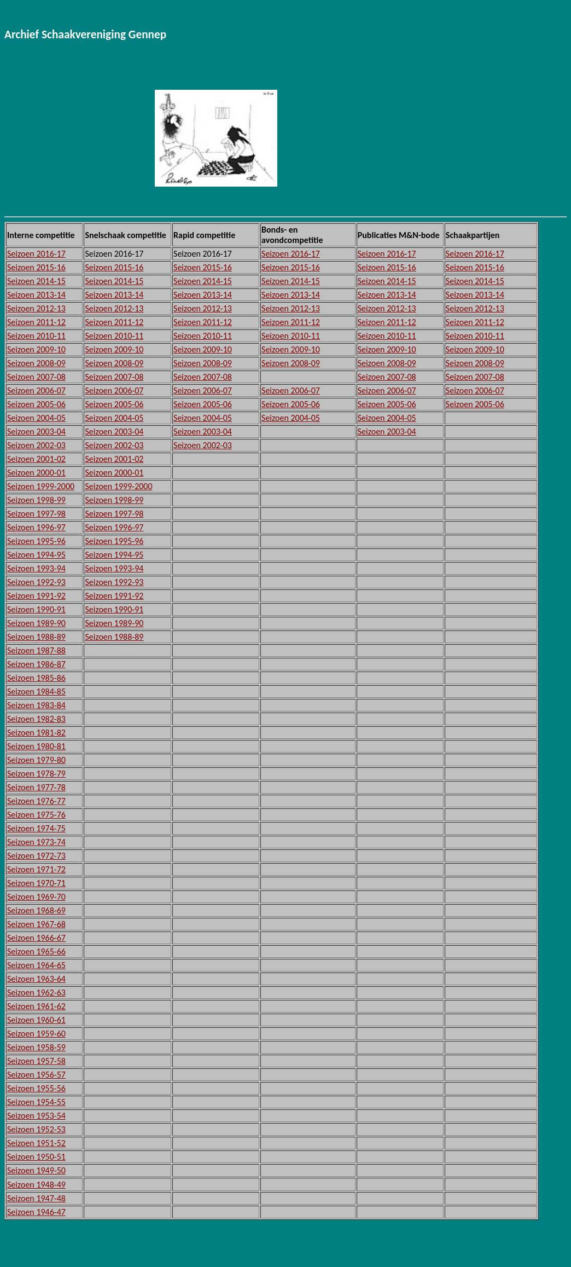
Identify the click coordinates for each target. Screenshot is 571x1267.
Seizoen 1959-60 (36, 1033)
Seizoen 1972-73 (36, 856)
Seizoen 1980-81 (36, 746)
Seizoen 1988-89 (36, 637)
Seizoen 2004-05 (36, 418)
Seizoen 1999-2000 (40, 486)
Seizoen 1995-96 (36, 541)
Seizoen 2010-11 (36, 336)
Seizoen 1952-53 (36, 1129)
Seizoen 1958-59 (36, 1047)
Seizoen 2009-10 (36, 349)
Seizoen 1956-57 (36, 1074)
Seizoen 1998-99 (36, 500)
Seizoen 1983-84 (36, 705)
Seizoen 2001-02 (36, 459)
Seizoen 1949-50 (36, 1170)
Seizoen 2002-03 (36, 445)
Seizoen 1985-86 (36, 678)
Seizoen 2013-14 (36, 295)
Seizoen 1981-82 (36, 732)
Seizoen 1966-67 (36, 938)
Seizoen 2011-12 (36, 322)
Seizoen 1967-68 (36, 924)
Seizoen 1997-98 (36, 513)
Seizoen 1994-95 (36, 554)
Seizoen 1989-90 (36, 623)
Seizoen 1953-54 (36, 1115)
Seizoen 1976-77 (36, 801)
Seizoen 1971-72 (36, 869)
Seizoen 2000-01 (36, 472)
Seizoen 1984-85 (36, 691)
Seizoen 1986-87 (36, 664)
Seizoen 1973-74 (36, 842)
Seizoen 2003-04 (36, 431)
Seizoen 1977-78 (36, 787)
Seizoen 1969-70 (36, 897)
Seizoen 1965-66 (36, 951)
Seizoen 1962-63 (36, 992)
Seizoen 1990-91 (36, 609)
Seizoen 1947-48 (36, 1198)
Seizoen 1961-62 (36, 1006)
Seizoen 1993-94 (36, 568)
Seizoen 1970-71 (36, 883)
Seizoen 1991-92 (36, 596)
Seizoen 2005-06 (36, 404)
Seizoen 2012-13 (36, 308)
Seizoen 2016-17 (36, 253)
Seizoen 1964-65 (36, 965)
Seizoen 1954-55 (36, 1102)
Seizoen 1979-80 (36, 760)
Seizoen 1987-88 (36, 650)
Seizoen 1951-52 (36, 1143)
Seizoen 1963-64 (36, 979)
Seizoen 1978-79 (36, 773)
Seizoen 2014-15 (36, 281)
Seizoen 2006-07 (36, 390)
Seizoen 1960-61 (36, 1020)
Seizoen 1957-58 (36, 1061)
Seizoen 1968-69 (36, 910)
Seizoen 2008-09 (36, 363)
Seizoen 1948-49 (36, 1184)
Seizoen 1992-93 (36, 582)
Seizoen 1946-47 (36, 1212)
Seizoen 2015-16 (36, 267)
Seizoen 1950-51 (36, 1157)
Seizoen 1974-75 (36, 828)
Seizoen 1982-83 (36, 719)
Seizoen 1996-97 (36, 527)
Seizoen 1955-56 (36, 1088)
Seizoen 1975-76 (36, 814)
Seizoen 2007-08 (36, 377)
